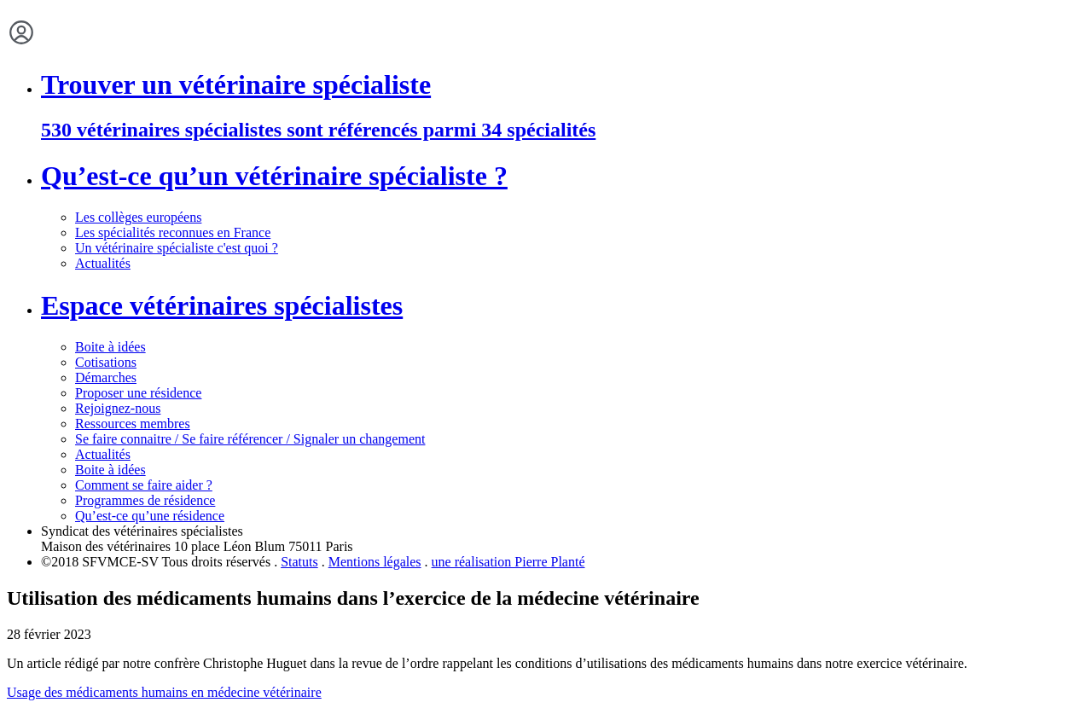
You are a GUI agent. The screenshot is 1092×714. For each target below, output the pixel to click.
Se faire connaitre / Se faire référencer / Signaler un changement (250, 439)
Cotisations (105, 362)
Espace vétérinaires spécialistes (222, 305)
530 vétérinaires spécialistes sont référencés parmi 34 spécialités (318, 130)
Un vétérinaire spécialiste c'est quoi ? (176, 248)
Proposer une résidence (138, 393)
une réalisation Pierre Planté (508, 561)
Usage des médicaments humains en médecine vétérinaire (164, 692)
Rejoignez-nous (117, 408)
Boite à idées (110, 347)
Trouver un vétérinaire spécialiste (236, 84)
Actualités (103, 263)
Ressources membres (132, 423)
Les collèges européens (138, 217)
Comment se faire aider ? (143, 485)
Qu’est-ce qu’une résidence (149, 515)
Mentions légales (374, 561)
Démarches (105, 377)
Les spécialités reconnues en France (172, 232)
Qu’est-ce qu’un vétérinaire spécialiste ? (274, 175)
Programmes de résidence (145, 500)
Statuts (299, 561)
